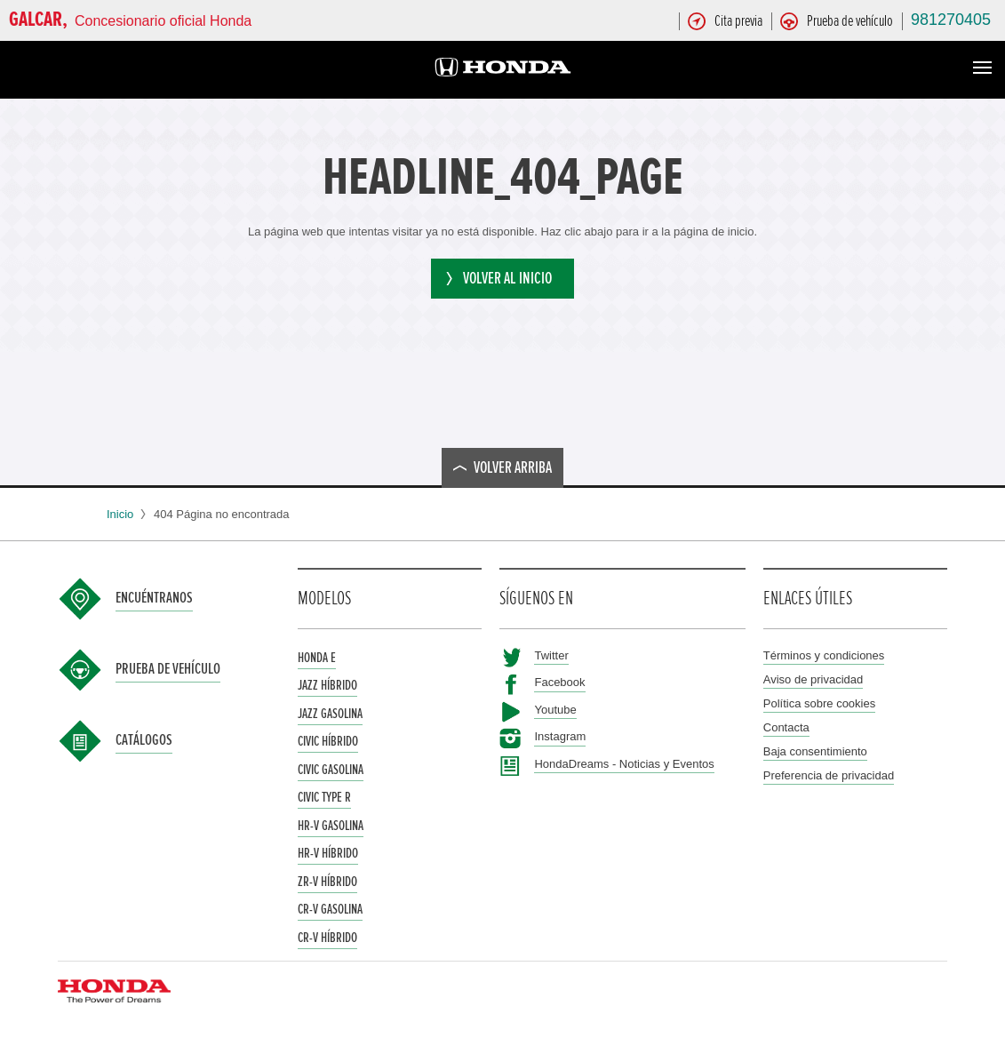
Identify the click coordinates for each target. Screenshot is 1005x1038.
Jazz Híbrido (327, 685)
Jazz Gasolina (330, 714)
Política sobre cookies (819, 703)
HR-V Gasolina (330, 825)
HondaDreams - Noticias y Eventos (624, 764)
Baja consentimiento (815, 751)
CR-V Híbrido (327, 937)
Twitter (551, 655)
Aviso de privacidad (813, 679)
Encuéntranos (154, 598)
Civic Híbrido (328, 741)
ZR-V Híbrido (327, 881)
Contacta (786, 727)
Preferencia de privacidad (828, 775)
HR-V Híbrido (328, 853)
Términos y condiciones (824, 655)
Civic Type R (324, 797)
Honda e (317, 658)
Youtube (555, 709)
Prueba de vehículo (168, 669)
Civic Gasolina (330, 770)
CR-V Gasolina (330, 909)
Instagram (560, 736)
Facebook (559, 682)
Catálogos (144, 740)
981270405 (951, 19)
